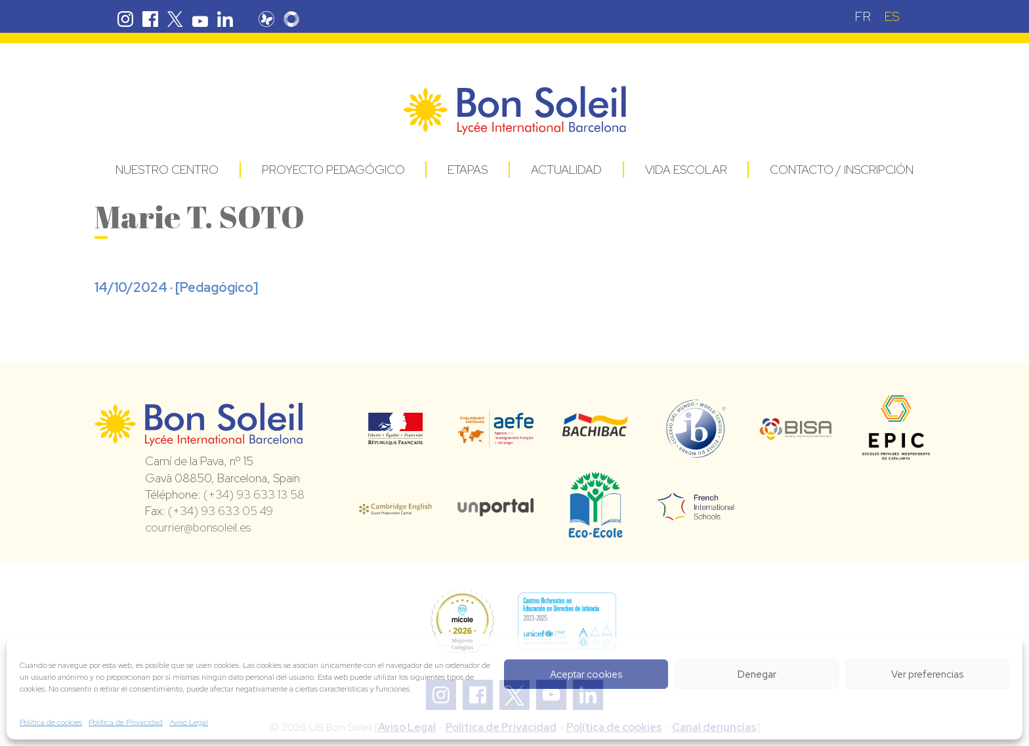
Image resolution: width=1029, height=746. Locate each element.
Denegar (757, 674)
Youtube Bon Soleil (200, 19)
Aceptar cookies (586, 674)
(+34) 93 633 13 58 (253, 494)
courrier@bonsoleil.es (198, 527)
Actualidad (566, 169)
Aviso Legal (188, 722)
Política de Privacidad (126, 722)
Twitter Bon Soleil (175, 19)
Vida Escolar (686, 169)
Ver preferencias (927, 674)
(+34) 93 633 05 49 (220, 510)
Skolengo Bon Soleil (298, 19)
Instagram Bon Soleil (125, 19)
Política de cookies (51, 722)
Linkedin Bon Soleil (225, 19)
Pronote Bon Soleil (273, 19)
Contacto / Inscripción (842, 169)
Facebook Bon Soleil (150, 19)
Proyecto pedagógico (333, 169)
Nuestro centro (167, 169)
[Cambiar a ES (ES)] (891, 16)
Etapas (468, 169)
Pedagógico (216, 287)
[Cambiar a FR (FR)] (862, 16)
